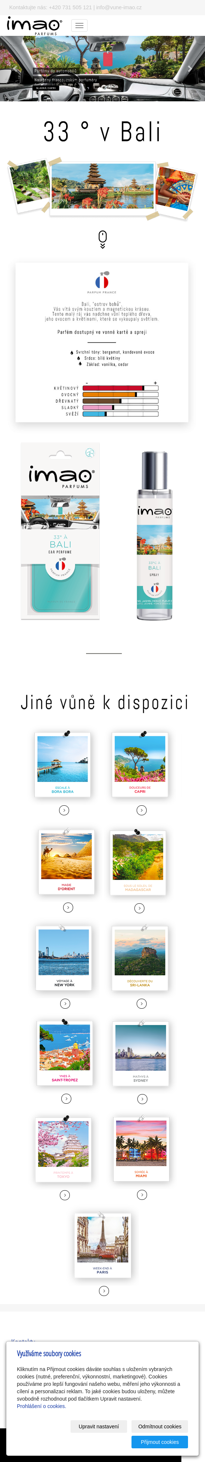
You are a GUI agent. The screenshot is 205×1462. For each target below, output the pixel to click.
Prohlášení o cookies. (41, 1406)
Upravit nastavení (99, 1426)
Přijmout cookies (160, 1442)
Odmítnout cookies (159, 1426)
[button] (15, 69)
